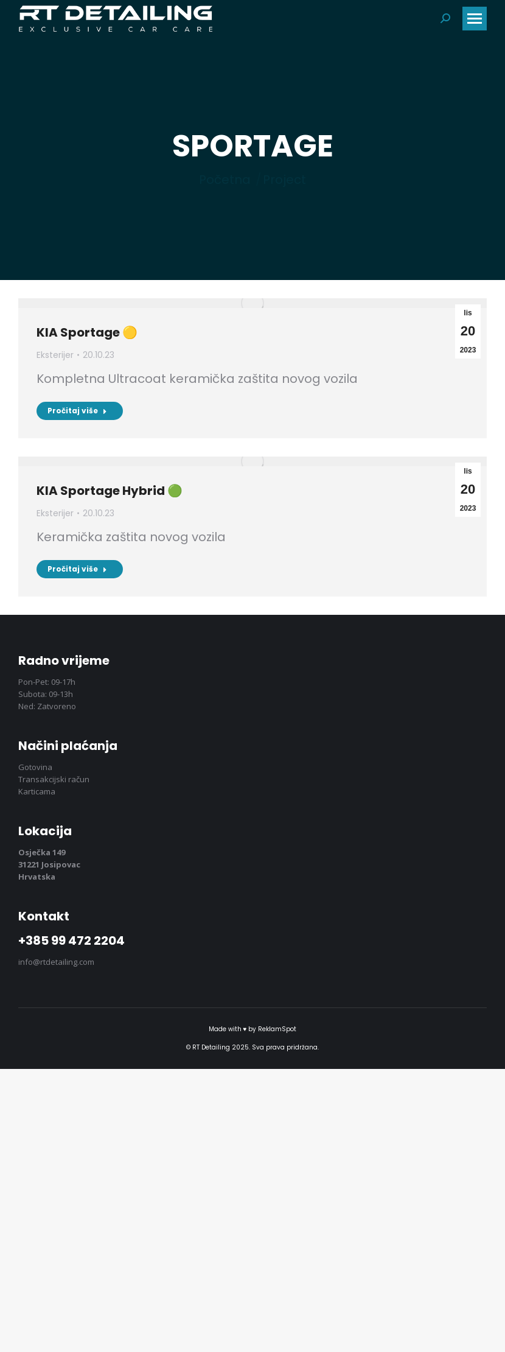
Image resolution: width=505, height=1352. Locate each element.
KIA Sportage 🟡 (87, 332)
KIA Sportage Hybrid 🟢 (110, 490)
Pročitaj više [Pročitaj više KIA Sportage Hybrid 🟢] (77, 569)
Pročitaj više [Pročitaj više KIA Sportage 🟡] (77, 410)
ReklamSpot (277, 1029)
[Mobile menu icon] (474, 18)
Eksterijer (55, 355)
